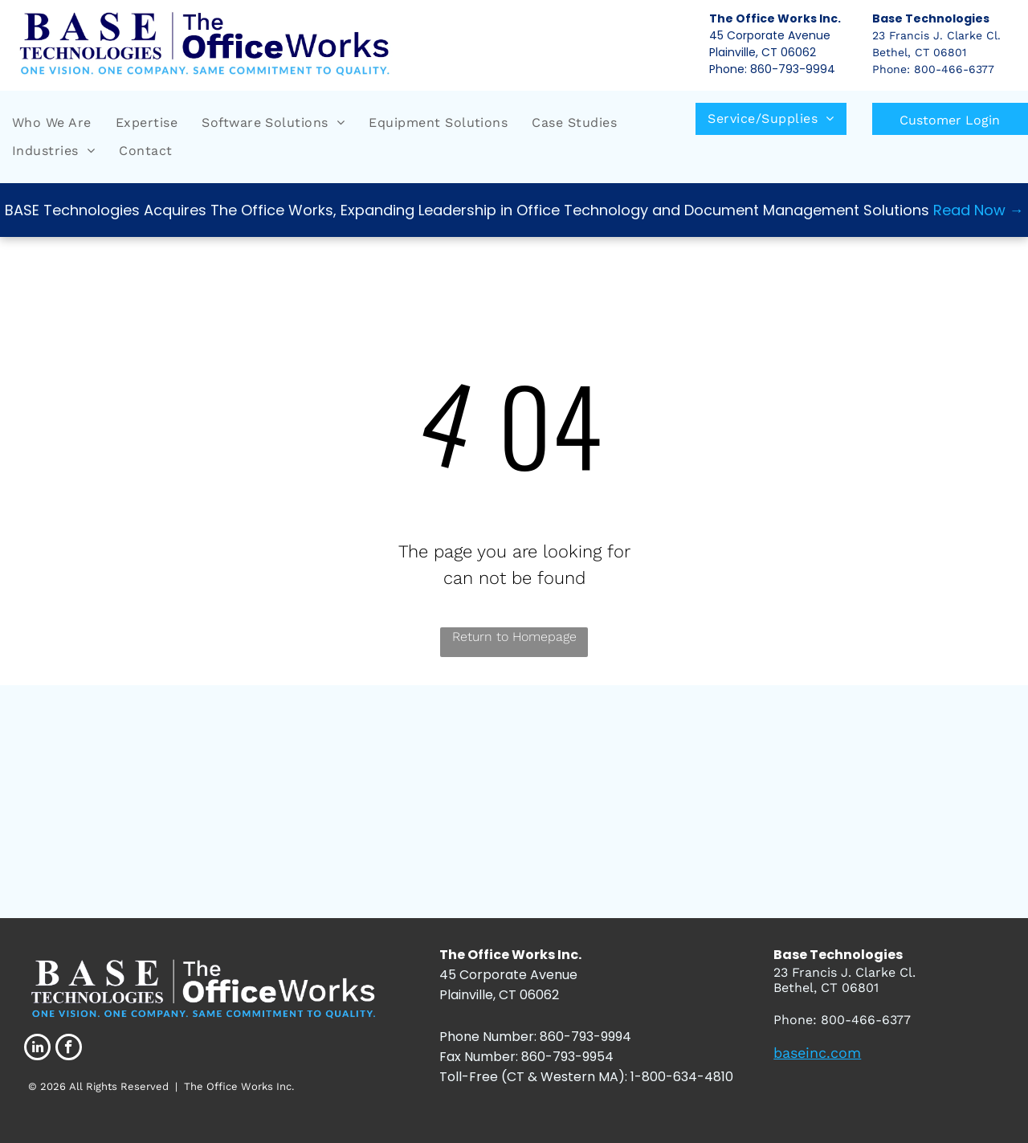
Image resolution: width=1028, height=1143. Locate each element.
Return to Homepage (514, 636)
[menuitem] (52, 123)
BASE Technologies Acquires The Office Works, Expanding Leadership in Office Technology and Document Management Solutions (467, 210)
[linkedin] (37, 1049)
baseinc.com (817, 1052)
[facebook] (68, 1049)
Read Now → (978, 210)
